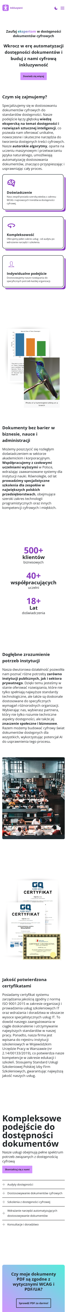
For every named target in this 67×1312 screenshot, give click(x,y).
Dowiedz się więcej (33, 76)
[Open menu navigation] (62, 8)
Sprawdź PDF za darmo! (33, 1303)
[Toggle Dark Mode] (56, 7)
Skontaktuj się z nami (17, 1169)
